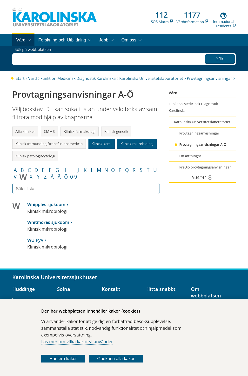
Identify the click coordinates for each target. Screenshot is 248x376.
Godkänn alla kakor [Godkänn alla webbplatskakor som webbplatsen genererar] (115, 358)
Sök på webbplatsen (35, 58)
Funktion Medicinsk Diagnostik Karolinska (78, 78)
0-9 (73, 177)
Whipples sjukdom (46, 204)
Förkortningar (190, 156)
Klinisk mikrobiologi (137, 143)
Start (20, 78)
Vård (32, 78)
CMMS (49, 131)
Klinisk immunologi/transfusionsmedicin (49, 143)
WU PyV (35, 240)
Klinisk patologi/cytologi (35, 156)
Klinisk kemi (102, 143)
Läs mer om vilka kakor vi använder (77, 341)
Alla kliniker (25, 131)
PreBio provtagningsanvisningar (205, 167)
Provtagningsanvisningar (209, 78)
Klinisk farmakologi (79, 131)
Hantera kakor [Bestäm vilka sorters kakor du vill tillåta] (63, 358)
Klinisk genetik (116, 131)
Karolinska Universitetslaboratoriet (151, 78)
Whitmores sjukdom (48, 222)
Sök (219, 58)
